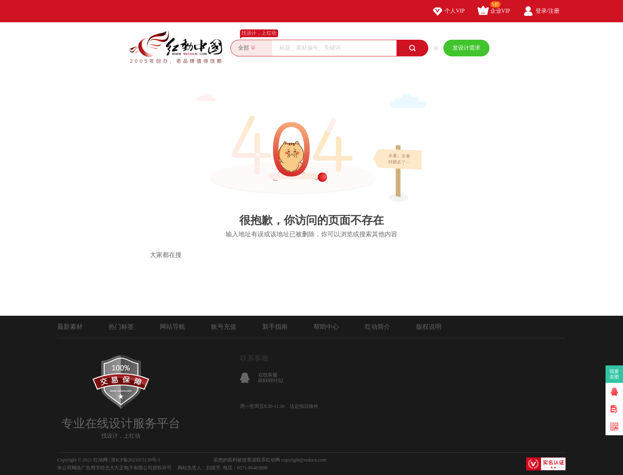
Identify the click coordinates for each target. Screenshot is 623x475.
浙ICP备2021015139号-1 (136, 460)
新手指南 (275, 326)
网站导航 (172, 326)
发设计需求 (466, 48)
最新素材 (70, 326)
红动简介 (377, 326)
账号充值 (223, 326)
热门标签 (121, 326)
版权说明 (428, 326)
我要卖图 (614, 374)
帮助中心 (326, 326)
